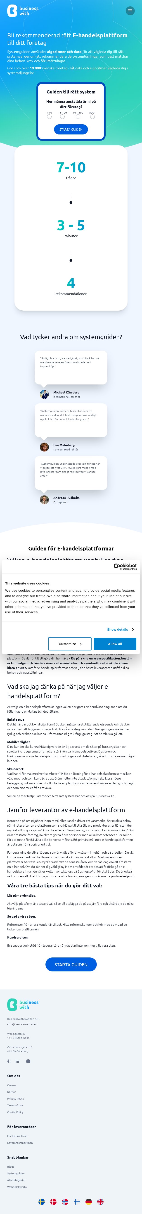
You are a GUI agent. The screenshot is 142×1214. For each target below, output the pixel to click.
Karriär (11, 1092)
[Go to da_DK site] (53, 1202)
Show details (117, 629)
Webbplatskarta (17, 1187)
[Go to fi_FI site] (77, 1202)
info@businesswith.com (21, 1024)
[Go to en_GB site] (100, 1202)
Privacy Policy (15, 1098)
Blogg (10, 1166)
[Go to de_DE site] (88, 1202)
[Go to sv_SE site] (41, 1202)
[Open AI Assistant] (28, 1061)
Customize (70, 644)
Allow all (115, 644)
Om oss (11, 1085)
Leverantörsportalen (20, 1142)
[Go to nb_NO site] (65, 1202)
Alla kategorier (16, 1180)
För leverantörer (17, 1136)
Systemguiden (16, 1173)
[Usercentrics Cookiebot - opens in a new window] (117, 567)
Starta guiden (71, 129)
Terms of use (15, 1105)
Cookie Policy (15, 1112)
